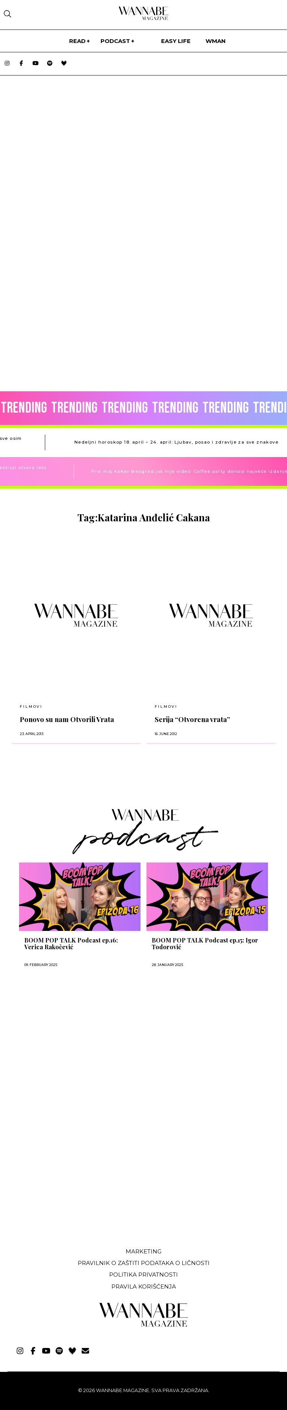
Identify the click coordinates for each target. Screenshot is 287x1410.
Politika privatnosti (143, 1274)
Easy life (176, 40)
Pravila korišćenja (143, 1286)
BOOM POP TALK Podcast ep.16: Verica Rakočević (71, 943)
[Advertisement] (65, 1186)
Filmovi (31, 706)
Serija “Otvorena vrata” (192, 719)
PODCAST (115, 40)
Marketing (143, 1251)
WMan (216, 40)
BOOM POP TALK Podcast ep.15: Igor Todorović (205, 943)
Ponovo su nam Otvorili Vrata (67, 719)
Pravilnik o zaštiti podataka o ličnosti (144, 1262)
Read (77, 40)
